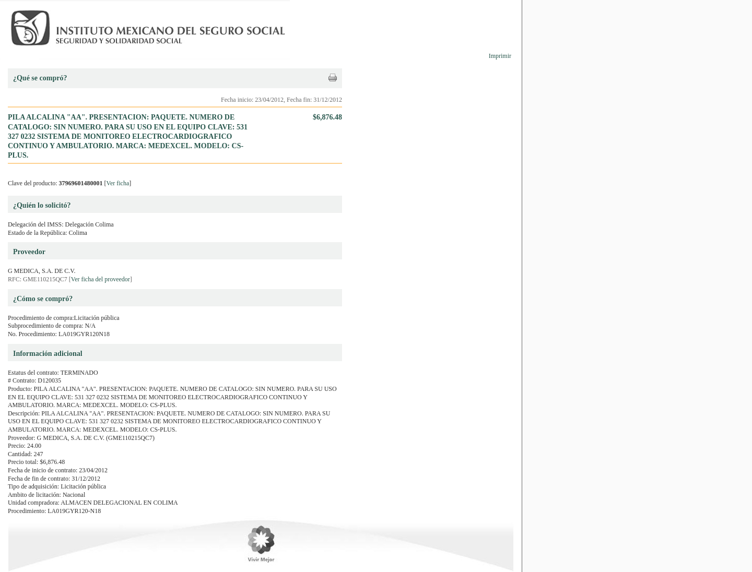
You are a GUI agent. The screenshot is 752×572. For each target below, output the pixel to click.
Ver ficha (118, 183)
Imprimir (500, 55)
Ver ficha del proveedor (100, 279)
